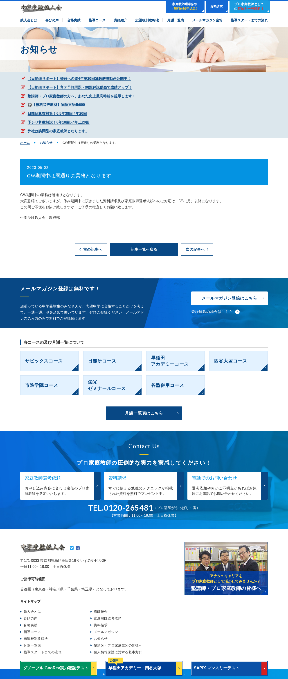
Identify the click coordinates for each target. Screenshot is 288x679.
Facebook (78, 548)
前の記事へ (92, 249)
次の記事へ (195, 249)
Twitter (72, 548)
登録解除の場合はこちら (212, 312)
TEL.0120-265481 (120, 508)
